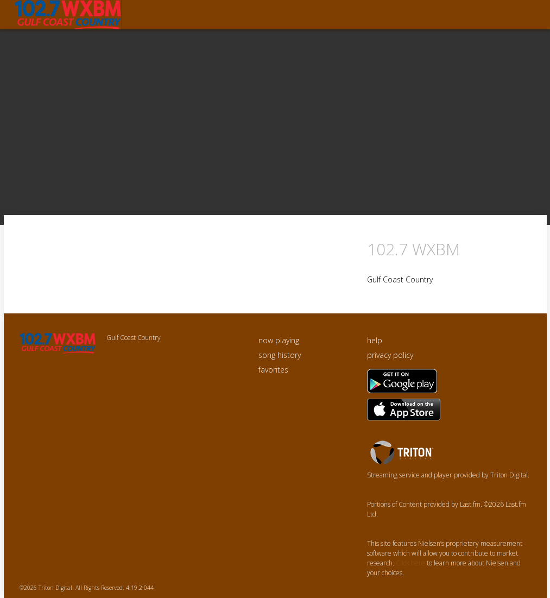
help (374, 340)
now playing (278, 340)
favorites (273, 369)
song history (279, 355)
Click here (410, 563)
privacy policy (390, 355)
